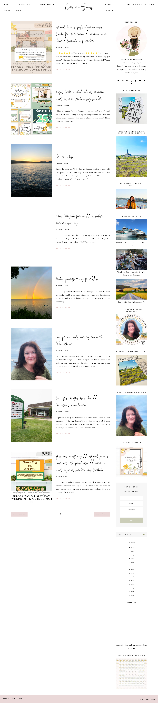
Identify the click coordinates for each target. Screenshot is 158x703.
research (108, 10)
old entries (102, 514)
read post (63, 69)
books (7, 10)
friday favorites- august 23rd (77, 279)
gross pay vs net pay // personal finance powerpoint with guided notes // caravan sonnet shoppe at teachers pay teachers (82, 463)
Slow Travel (46, 4)
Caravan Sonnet (79, 7)
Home (6, 4)
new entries (19, 514)
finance (108, 4)
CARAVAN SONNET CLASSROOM (140, 4)
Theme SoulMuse (146, 699)
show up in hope (65, 157)
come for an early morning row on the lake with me (79, 341)
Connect (23, 4)
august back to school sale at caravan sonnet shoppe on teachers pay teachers (80, 96)
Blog (18, 10)
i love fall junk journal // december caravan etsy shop (79, 220)
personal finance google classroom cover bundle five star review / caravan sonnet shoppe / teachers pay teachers (81, 34)
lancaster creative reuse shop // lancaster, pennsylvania (76, 402)
